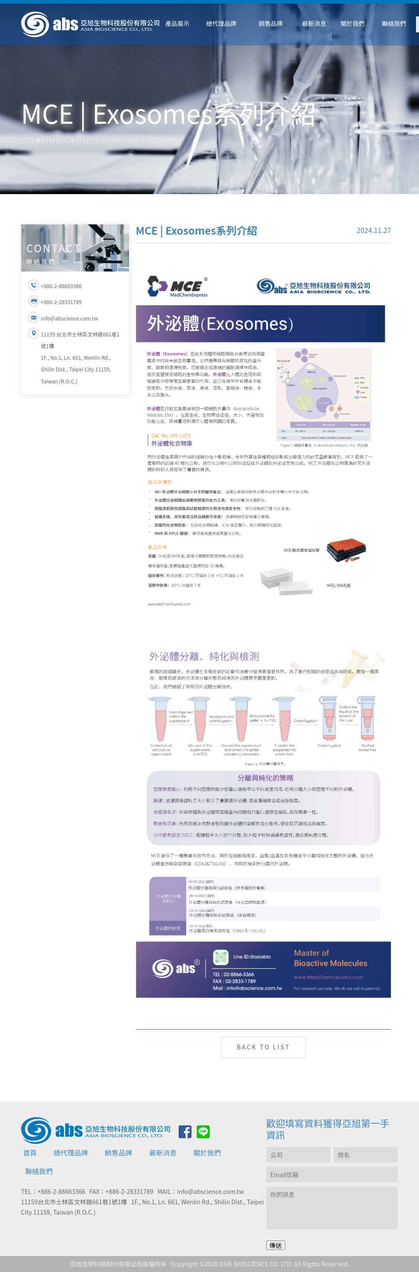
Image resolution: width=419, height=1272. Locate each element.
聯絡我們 (39, 1171)
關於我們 (207, 1152)
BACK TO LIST (263, 1047)
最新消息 (162, 1152)
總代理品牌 (71, 1152)
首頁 (30, 1152)
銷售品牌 (118, 1152)
